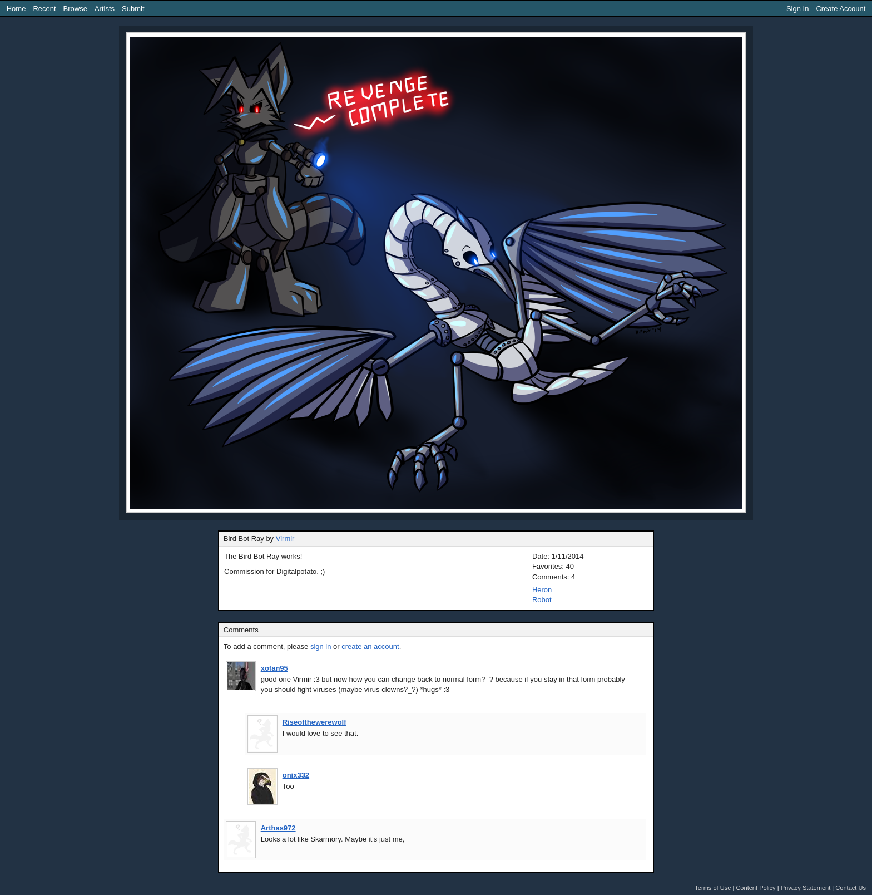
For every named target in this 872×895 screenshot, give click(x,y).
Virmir (285, 538)
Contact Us (850, 887)
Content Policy (755, 887)
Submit (133, 8)
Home (16, 8)
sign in (320, 646)
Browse (75, 8)
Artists (105, 8)
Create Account (840, 8)
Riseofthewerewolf (314, 722)
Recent (44, 8)
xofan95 (274, 668)
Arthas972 (278, 828)
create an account (370, 646)
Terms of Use (713, 887)
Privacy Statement (806, 887)
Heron (542, 590)
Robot (542, 600)
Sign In (797, 8)
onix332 (296, 775)
